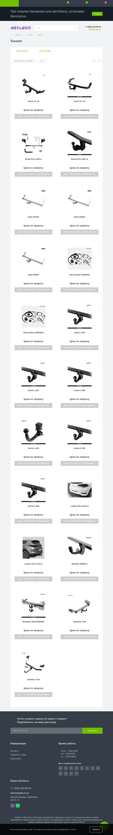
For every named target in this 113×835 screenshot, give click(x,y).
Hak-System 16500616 (79, 275)
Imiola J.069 (79, 390)
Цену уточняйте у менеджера (33, 116)
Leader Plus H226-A (79, 506)
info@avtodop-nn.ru (19, 793)
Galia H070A (33, 217)
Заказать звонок (95, 29)
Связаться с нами (18, 755)
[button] (47, 3)
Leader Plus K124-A (33, 564)
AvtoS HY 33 (79, 101)
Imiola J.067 (33, 390)
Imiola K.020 (79, 448)
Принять (96, 829)
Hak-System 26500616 (33, 333)
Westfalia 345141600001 (33, 622)
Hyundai (30, 35)
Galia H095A (79, 217)
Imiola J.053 (79, 333)
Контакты (14, 751)
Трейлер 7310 (79, 622)
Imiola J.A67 (33, 448)
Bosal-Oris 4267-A (79, 159)
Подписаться (92, 731)
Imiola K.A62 (33, 506)
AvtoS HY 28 (33, 101)
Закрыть (97, 14)
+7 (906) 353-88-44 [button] (21, 788)
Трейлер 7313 (33, 679)
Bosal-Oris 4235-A (33, 159)
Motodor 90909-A (79, 564)
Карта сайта (15, 759)
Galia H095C (33, 275)
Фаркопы (19, 35)
